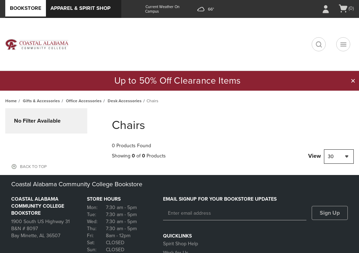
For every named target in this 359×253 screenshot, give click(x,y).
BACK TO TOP (33, 166)
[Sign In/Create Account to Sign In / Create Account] (325, 9)
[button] (353, 80)
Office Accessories (84, 100)
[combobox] (339, 156)
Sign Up (330, 212)
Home (11, 100)
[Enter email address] (234, 213)
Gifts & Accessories (41, 100)
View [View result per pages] (314, 156)
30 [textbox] (331, 157)
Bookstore (25, 8)
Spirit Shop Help (180, 244)
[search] (319, 44)
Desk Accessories (125, 100)
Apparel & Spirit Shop (80, 8)
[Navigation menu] (343, 44)
